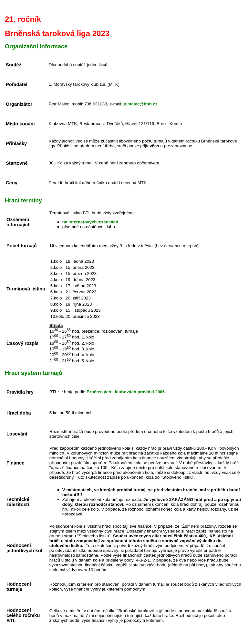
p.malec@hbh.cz (141, 104)
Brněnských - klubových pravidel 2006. (126, 391)
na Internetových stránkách (90, 222)
